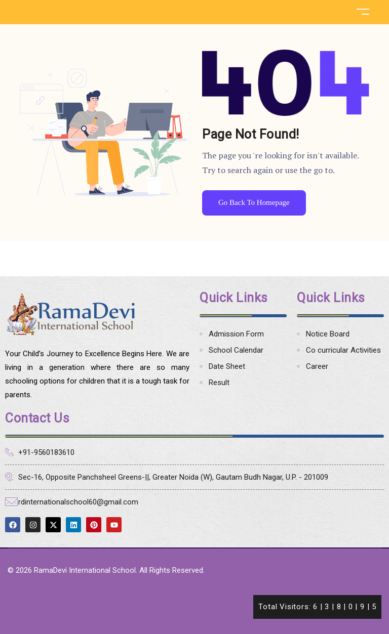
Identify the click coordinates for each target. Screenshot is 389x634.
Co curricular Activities (343, 350)
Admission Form (236, 334)
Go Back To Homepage (254, 202)
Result (219, 382)
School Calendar (236, 350)
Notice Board (327, 334)
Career (317, 366)
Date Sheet (227, 366)
